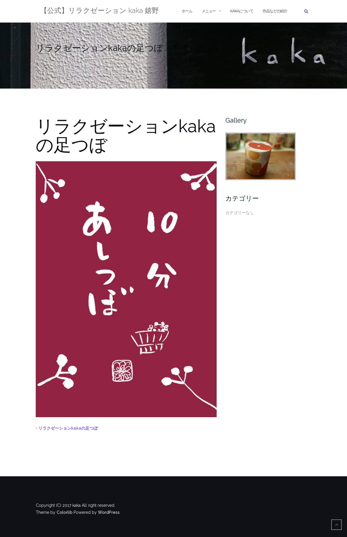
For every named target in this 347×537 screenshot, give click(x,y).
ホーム (187, 11)
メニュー (209, 11)
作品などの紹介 (275, 11)
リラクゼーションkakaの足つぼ (68, 428)
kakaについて (241, 11)
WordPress (109, 512)
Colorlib (64, 512)
